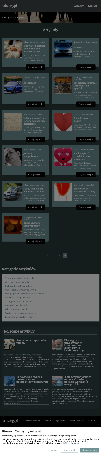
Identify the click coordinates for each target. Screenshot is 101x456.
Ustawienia (53, 450)
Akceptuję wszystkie (89, 450)
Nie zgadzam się (69, 450)
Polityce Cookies (71, 443)
